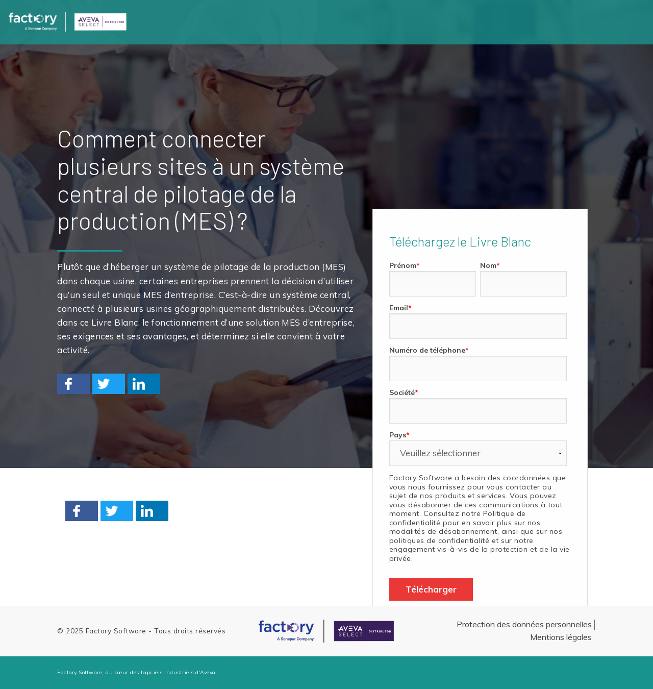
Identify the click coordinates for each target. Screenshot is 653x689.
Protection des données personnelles (524, 624)
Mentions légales (561, 637)
